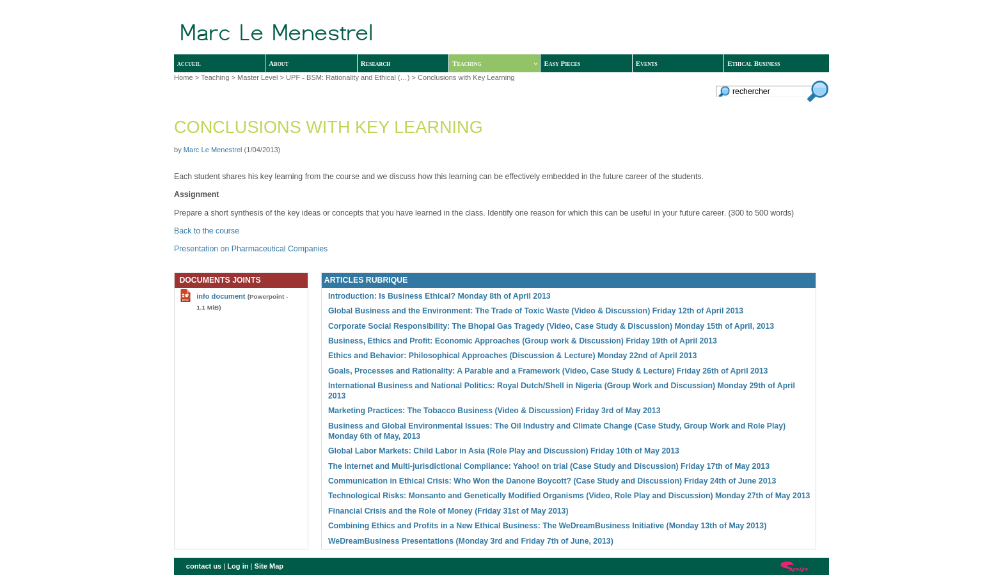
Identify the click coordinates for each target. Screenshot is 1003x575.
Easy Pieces (562, 63)
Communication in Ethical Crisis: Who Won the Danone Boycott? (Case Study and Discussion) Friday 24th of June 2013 (552, 481)
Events (647, 63)
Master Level (257, 77)
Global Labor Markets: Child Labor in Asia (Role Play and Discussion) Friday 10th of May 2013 (503, 450)
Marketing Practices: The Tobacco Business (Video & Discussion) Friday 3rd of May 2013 (494, 410)
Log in (237, 566)
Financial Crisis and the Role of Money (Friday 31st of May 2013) (448, 511)
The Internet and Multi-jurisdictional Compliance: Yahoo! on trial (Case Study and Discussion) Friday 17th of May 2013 (549, 466)
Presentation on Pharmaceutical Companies (251, 248)
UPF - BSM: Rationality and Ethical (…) (347, 77)
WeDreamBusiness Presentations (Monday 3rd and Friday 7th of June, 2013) (470, 541)
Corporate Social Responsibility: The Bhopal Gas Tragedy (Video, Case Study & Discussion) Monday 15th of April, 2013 (551, 326)
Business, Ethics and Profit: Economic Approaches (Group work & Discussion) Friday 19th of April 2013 (522, 340)
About (278, 63)
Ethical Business (753, 63)
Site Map (269, 566)
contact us (203, 566)
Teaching (494, 63)
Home (183, 77)
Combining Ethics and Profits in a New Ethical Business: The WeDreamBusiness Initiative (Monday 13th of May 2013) (547, 525)
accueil (189, 63)
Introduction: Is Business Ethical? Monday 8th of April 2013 (439, 296)
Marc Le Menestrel (213, 150)
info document (220, 296)
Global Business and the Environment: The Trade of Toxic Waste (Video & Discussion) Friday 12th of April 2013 (535, 310)
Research (376, 63)
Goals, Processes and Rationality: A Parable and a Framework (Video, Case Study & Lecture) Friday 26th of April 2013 (548, 370)
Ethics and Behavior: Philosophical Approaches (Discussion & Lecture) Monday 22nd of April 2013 (512, 355)
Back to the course (206, 230)
